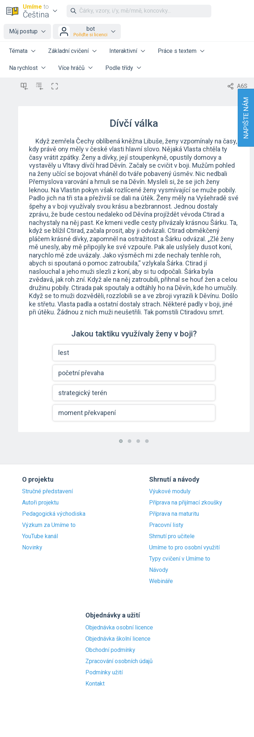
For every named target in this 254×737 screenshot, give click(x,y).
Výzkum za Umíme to (49, 525)
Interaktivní (123, 50)
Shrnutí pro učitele (172, 536)
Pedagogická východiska (53, 514)
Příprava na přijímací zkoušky (185, 502)
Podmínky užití (104, 672)
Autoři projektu (40, 502)
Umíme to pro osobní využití (184, 547)
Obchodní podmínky (110, 650)
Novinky (32, 547)
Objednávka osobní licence (119, 627)
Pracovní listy (166, 525)
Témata (18, 50)
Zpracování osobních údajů (119, 661)
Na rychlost (23, 67)
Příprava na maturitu (174, 514)
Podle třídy (119, 67)
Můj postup (23, 31)
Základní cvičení (68, 50)
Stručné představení (47, 491)
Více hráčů (71, 67)
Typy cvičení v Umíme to (179, 559)
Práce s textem (177, 50)
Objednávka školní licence (118, 639)
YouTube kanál (40, 536)
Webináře (161, 581)
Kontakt (95, 684)
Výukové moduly (170, 491)
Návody (158, 570)
